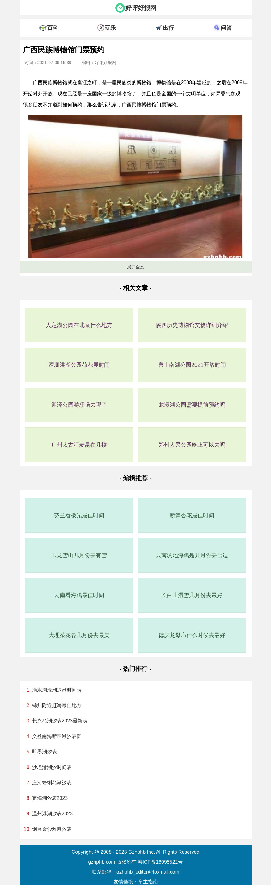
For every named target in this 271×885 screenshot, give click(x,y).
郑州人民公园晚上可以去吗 (192, 445)
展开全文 (135, 266)
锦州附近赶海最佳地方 (57, 705)
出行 (168, 28)
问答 (226, 28)
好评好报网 (140, 7)
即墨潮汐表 (44, 751)
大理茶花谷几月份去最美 (79, 635)
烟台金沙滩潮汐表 (52, 829)
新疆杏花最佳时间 (192, 515)
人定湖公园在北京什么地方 (79, 325)
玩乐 (110, 28)
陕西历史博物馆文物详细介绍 (192, 325)
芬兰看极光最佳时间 (79, 515)
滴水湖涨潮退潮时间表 (57, 689)
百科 (52, 28)
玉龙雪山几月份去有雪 (79, 555)
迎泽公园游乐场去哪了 (79, 405)
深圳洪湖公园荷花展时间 (79, 365)
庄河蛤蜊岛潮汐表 (52, 782)
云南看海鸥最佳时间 (79, 595)
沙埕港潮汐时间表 (52, 767)
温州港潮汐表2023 (52, 813)
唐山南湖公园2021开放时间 (192, 365)
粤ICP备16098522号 (160, 862)
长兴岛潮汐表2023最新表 (60, 720)
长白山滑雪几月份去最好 (191, 595)
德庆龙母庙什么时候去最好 (192, 635)
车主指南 (148, 881)
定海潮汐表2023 (50, 798)
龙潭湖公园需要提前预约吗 (192, 405)
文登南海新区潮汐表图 (57, 736)
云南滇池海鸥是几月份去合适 (192, 555)
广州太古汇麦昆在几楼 (79, 445)
